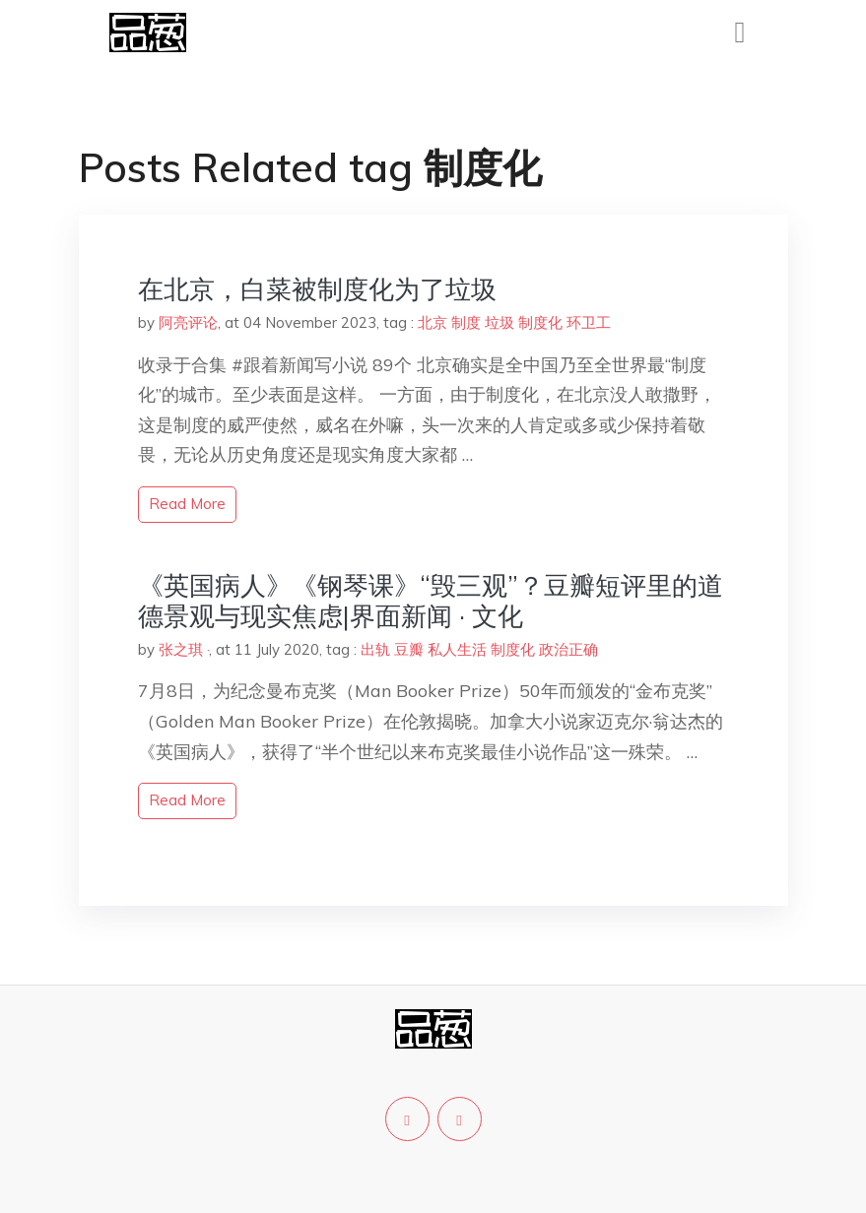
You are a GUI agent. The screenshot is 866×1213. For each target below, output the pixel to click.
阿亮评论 (188, 322)
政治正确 (568, 649)
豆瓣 (409, 649)
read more (187, 503)
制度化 (540, 322)
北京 (432, 322)
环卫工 (588, 322)
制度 (466, 322)
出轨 (375, 649)
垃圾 (499, 322)
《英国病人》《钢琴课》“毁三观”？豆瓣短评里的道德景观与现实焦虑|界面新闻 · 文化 (430, 600)
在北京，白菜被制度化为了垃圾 (317, 289)
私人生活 (457, 649)
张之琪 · (184, 649)
